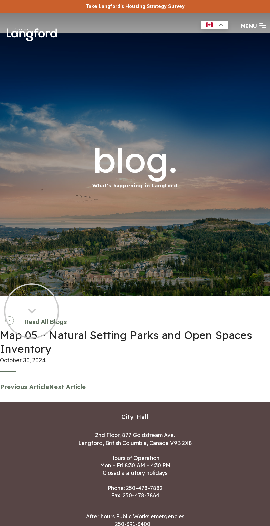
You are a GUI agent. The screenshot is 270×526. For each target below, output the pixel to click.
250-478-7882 (144, 488)
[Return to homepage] (32, 34)
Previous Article (24, 387)
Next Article (67, 387)
